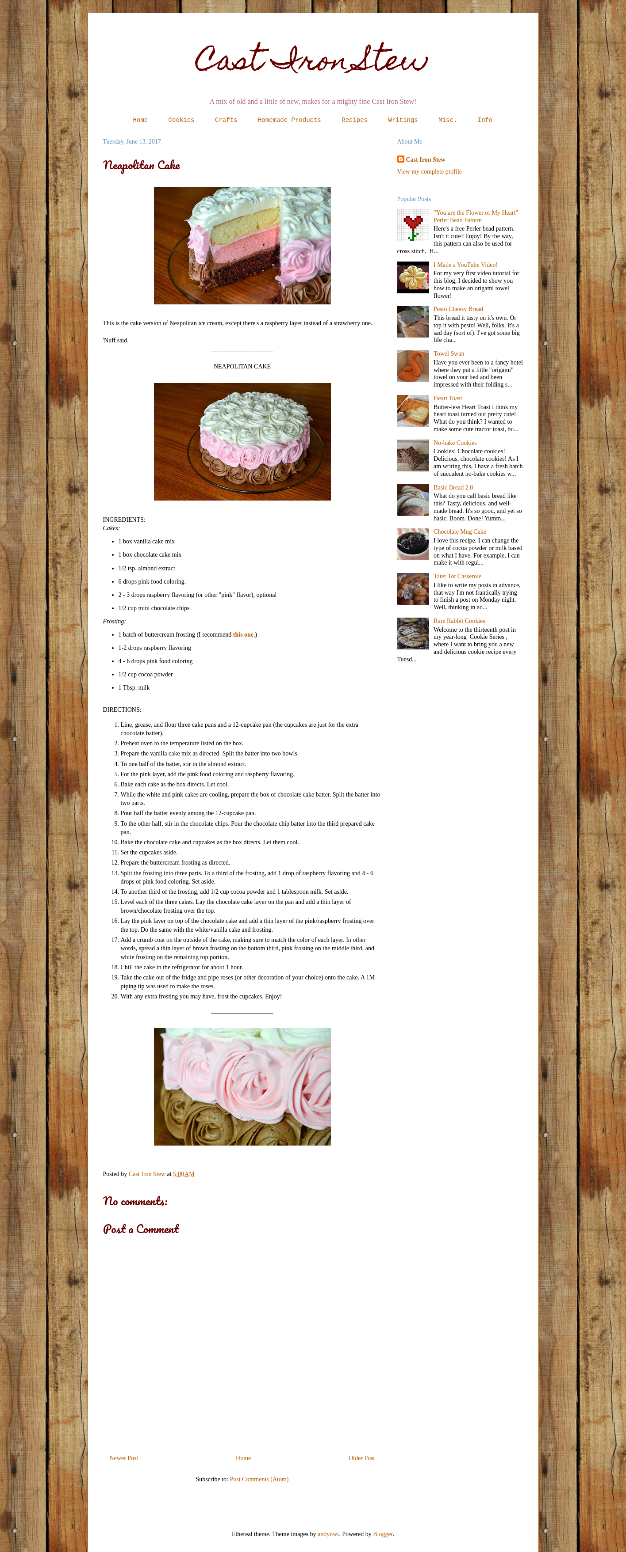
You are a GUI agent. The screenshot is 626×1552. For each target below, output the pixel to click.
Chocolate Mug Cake (460, 531)
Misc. (447, 120)
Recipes (355, 120)
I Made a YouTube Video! (466, 265)
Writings (403, 120)
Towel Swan (449, 353)
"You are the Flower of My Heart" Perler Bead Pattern (476, 216)
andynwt (328, 1534)
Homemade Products (289, 120)
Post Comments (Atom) (259, 1479)
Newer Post (124, 1458)
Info (485, 120)
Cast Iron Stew (313, 63)
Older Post (362, 1458)
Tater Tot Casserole (457, 576)
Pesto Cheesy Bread (458, 309)
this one (243, 634)
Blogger (382, 1534)
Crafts (226, 120)
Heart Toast (448, 398)
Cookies (182, 120)
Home (140, 120)
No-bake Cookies (455, 443)
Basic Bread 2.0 (453, 487)
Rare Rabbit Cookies (459, 621)
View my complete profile (429, 171)
